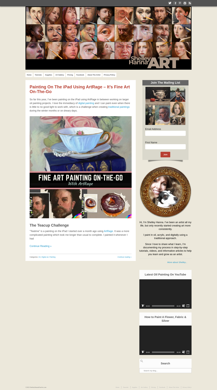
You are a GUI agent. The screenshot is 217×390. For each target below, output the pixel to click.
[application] (165, 294)
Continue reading (124, 257)
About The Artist (93, 75)
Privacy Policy (109, 75)
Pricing (70, 75)
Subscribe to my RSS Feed (190, 3)
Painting (52, 257)
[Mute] (183, 306)
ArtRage (108, 231)
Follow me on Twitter (170, 3)
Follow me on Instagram (185, 3)
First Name (151, 142)
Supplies (48, 75)
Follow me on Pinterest (180, 3)
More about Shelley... (177, 262)
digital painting (86, 103)
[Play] (143, 306)
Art (39, 257)
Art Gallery (59, 75)
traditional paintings (119, 107)
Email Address (153, 129)
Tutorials (38, 75)
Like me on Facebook (175, 3)
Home (29, 75)
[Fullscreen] (188, 306)
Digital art (45, 257)
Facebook (80, 75)
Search (141, 361)
